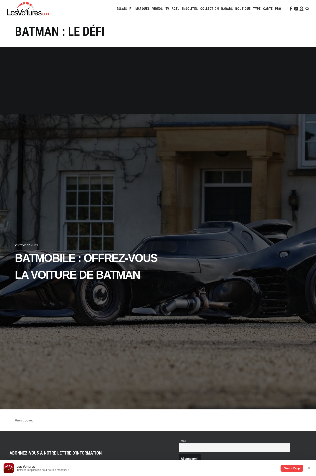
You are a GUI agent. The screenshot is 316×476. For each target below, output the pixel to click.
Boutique (243, 9)
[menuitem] (122, 8)
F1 (131, 9)
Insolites (190, 9)
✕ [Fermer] (309, 468)
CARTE (268, 9)
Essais (121, 9)
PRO (278, 9)
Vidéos (157, 9)
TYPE (257, 9)
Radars (227, 9)
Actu (176, 9)
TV (167, 9)
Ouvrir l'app (292, 468)
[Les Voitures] (28, 8)
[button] (290, 8)
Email (182, 441)
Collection (209, 9)
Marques (142, 9)
